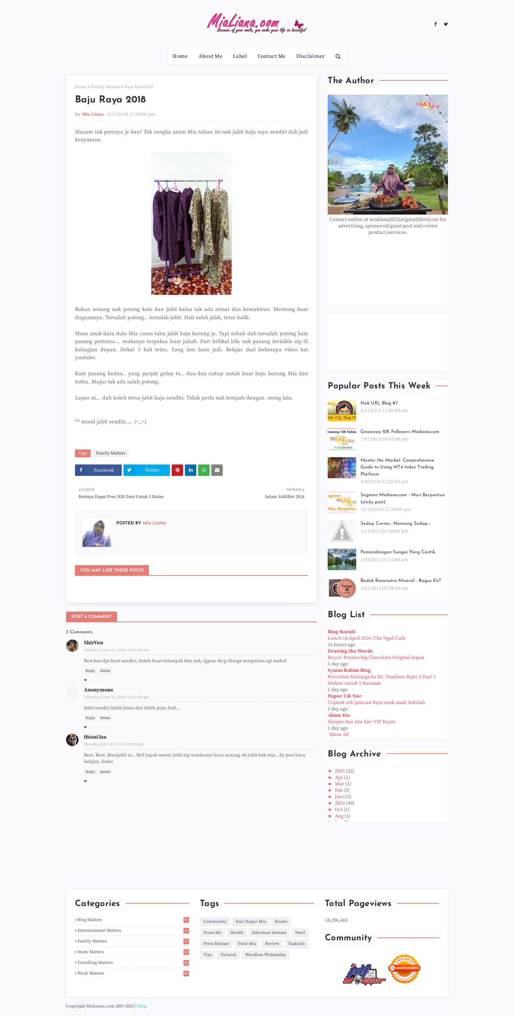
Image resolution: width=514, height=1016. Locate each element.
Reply (90, 671)
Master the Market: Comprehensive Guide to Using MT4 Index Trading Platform (397, 467)
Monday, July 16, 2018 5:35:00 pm (114, 744)
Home (81, 87)
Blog (141, 1006)
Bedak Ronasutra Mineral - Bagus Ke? (401, 580)
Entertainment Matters (133, 930)
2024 (340, 803)
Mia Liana (93, 114)
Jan (339, 797)
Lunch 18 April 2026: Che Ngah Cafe (366, 638)
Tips (207, 954)
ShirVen (93, 642)
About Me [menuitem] (210, 56)
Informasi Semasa (269, 932)
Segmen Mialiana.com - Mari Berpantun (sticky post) (403, 498)
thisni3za (95, 737)
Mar (340, 784)
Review (272, 943)
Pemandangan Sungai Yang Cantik (398, 552)
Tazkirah (296, 943)
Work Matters (133, 973)
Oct (339, 809)
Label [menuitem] (240, 56)
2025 (340, 771)
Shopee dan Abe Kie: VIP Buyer (361, 722)
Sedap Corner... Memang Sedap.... (395, 523)
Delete (105, 671)
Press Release (216, 943)
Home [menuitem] (180, 56)
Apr (339, 777)
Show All (339, 734)
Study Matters (133, 952)
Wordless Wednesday (265, 954)
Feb (339, 790)
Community (215, 921)
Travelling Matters (133, 962)
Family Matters (105, 87)
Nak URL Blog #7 (379, 403)
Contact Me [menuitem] (272, 56)
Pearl (300, 932)
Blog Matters (133, 919)
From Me (212, 932)
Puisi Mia (247, 943)
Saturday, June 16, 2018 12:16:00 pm (116, 697)
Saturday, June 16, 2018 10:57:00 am (116, 650)
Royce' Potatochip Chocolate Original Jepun (376, 657)
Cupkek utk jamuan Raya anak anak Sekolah (376, 702)
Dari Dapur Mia (251, 921)
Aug (339, 816)
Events (281, 921)
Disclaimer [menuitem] (310, 56)
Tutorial (228, 954)
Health (236, 932)
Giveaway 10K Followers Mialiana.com (400, 431)
